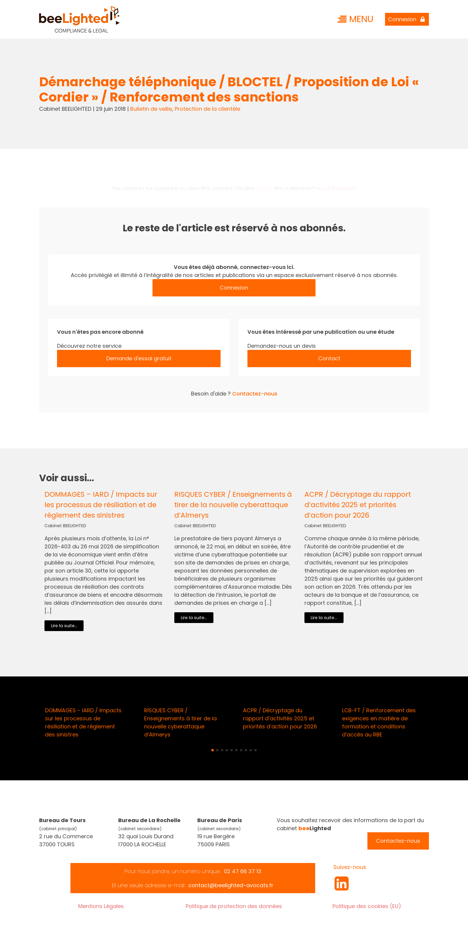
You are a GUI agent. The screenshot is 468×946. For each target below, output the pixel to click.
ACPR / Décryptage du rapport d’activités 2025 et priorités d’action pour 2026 (357, 504)
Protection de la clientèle (207, 109)
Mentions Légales (101, 906)
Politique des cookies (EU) (366, 906)
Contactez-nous (254, 393)
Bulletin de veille (151, 109)
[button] (212, 750)
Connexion (234, 287)
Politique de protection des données (234, 906)
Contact (329, 358)
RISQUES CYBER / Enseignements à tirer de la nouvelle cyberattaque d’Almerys (233, 504)
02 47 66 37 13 (242, 871)
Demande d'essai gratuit (139, 358)
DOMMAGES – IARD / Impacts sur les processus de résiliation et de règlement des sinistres (100, 504)
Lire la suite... (64, 626)
